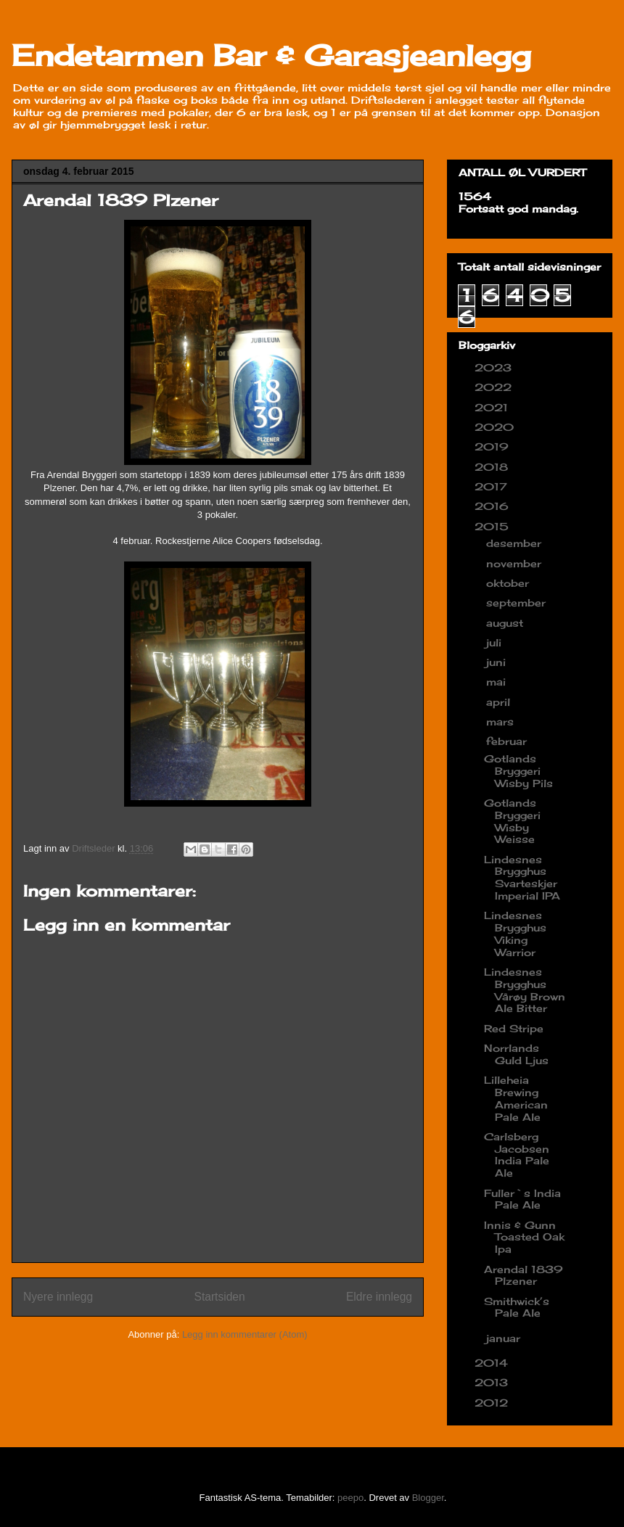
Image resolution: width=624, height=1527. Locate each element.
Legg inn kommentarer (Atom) (245, 1334)
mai (497, 681)
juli (495, 642)
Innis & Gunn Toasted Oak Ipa (524, 1237)
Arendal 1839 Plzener (523, 1275)
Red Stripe (513, 1028)
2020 (496, 427)
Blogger (428, 1497)
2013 (493, 1382)
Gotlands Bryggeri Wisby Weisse (512, 821)
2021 (493, 407)
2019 (493, 446)
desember (515, 543)
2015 (493, 526)
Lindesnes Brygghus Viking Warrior (515, 933)
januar (505, 1338)
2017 (493, 486)
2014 (493, 1363)
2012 (493, 1402)
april (500, 702)
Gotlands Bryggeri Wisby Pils (518, 770)
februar (508, 741)
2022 (495, 387)
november (515, 563)
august (506, 623)
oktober (509, 583)
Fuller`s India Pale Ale (522, 1199)
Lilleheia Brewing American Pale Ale (516, 1098)
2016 (493, 506)
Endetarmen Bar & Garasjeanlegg (271, 55)
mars (501, 721)
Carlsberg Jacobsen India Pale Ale (516, 1154)
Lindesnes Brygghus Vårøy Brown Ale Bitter (524, 990)
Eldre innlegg (379, 1297)
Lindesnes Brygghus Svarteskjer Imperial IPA (522, 877)
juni (497, 662)
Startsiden (219, 1297)
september (517, 602)
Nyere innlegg (58, 1297)
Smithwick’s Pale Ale (516, 1307)
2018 (493, 467)
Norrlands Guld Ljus (516, 1054)
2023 (495, 367)
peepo (350, 1497)
